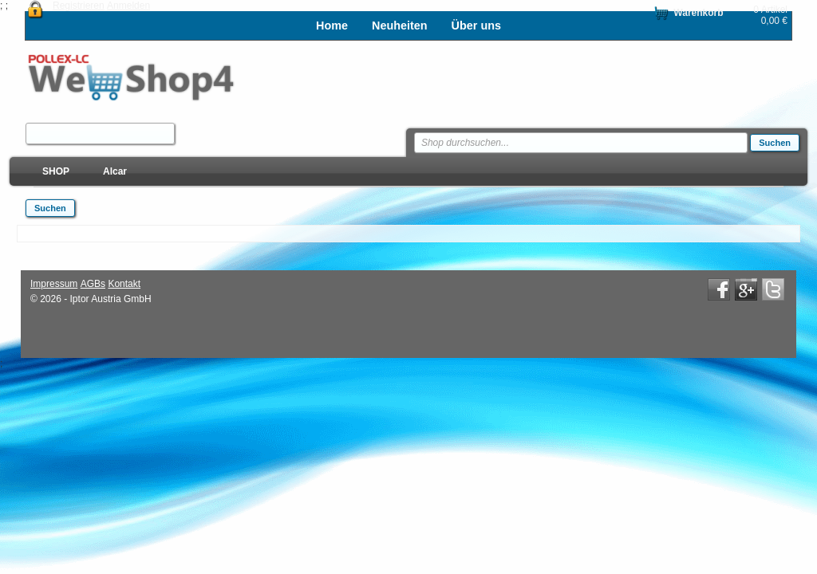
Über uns (476, 25)
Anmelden (128, 5)
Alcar (115, 171)
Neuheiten (400, 25)
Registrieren (79, 5)
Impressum (53, 283)
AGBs (93, 283)
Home (332, 25)
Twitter (773, 289)
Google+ (746, 289)
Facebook (719, 289)
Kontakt (124, 283)
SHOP (55, 171)
